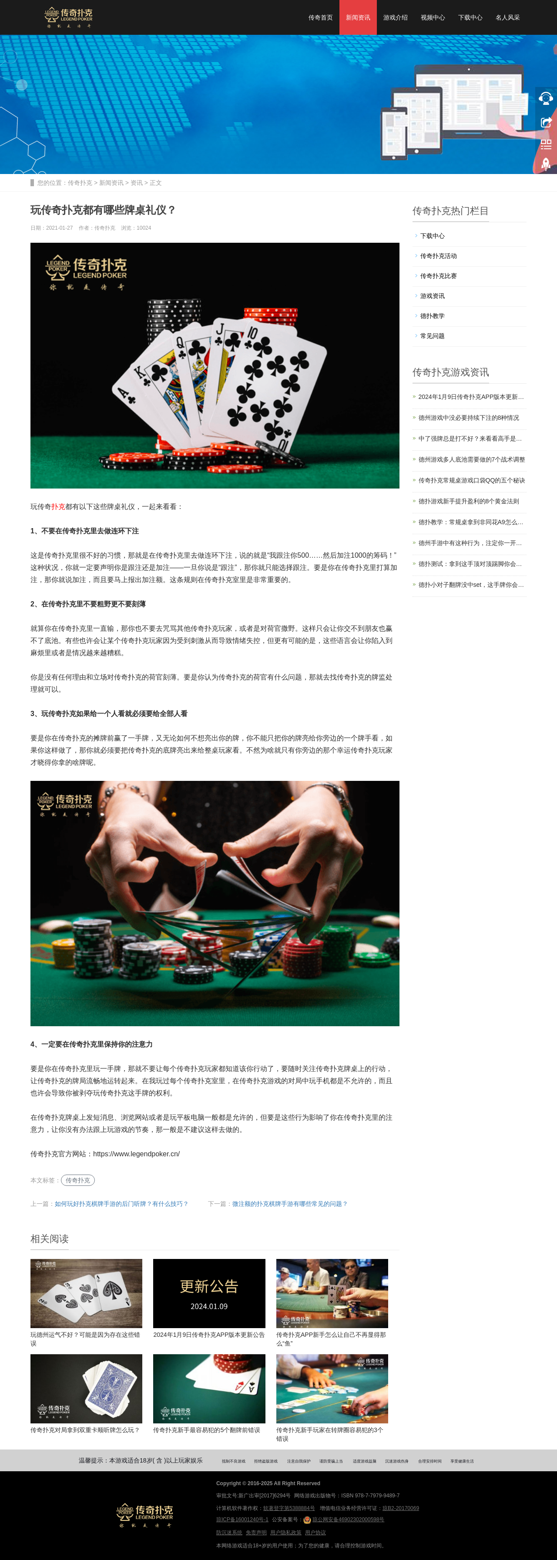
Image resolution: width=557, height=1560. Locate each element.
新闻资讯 (358, 17)
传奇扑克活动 (438, 255)
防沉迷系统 (229, 1533)
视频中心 (433, 17)
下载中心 (470, 17)
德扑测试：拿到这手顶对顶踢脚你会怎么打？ (473, 563)
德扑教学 (432, 315)
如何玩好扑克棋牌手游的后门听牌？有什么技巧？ (122, 1203)
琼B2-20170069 (401, 1508)
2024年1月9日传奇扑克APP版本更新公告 (473, 396)
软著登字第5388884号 (289, 1508)
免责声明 (256, 1533)
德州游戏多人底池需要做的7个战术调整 (472, 459)
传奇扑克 (80, 182)
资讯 (137, 182)
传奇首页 (321, 17)
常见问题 (432, 335)
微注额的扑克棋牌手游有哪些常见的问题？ (290, 1203)
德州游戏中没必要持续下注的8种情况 (469, 417)
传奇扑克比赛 (438, 275)
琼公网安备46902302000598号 (343, 1520)
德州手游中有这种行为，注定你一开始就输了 (473, 542)
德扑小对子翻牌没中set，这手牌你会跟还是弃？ (473, 584)
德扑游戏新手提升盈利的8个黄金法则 (469, 501)
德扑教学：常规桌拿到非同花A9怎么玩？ (473, 522)
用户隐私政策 (286, 1533)
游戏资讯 (432, 295)
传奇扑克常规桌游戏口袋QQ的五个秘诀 (472, 480)
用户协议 (315, 1533)
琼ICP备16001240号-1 (242, 1519)
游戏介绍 (395, 17)
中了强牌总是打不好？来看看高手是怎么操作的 (473, 438)
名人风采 (508, 17)
